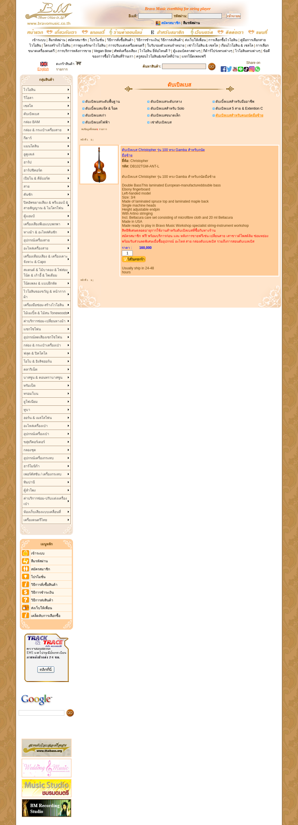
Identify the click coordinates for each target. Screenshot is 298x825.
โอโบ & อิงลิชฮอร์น (38, 361)
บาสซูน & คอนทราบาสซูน (43, 378)
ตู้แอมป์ (29, 216)
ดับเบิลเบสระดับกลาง (165, 102)
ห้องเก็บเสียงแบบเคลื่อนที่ (42, 512)
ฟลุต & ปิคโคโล (35, 353)
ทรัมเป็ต (30, 386)
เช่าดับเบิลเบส (160, 122)
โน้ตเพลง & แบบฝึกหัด (40, 283)
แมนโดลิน (31, 146)
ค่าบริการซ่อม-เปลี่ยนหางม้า (45, 321)
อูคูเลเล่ (29, 154)
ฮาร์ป (28, 162)
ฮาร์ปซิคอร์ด (33, 170)
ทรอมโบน (31, 394)
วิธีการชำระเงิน (147, 40)
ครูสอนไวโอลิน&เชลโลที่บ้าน (157, 56)
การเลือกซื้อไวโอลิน (222, 40)
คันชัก (28, 195)
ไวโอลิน (29, 90)
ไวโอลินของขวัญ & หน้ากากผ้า (45, 294)
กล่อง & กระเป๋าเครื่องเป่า (42, 345)
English (43, 69)
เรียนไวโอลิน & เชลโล (237, 45)
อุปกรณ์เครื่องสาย (37, 240)
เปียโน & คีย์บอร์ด (37, 178)
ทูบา (27, 410)
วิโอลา (28, 98)
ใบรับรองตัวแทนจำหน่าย (165, 45)
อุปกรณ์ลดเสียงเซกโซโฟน (43, 337)
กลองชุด (30, 450)
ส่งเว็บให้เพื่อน (195, 40)
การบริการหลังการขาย (74, 51)
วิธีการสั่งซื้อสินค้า (120, 40)
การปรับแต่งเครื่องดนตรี (126, 45)
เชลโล (28, 106)
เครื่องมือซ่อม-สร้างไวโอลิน (44, 305)
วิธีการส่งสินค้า (172, 40)
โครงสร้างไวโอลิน (57, 45)
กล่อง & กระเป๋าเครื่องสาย (42, 130)
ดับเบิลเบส (31, 114)
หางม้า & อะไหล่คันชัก (40, 232)
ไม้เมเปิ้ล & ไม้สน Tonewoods (46, 313)
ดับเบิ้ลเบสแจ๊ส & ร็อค (101, 108)
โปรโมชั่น (97, 40)
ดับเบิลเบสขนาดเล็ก (164, 115)
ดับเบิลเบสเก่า (95, 115)
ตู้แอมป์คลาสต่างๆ (186, 51)
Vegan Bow (102, 51)
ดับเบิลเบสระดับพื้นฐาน (102, 102)
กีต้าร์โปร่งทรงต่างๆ (217, 51)
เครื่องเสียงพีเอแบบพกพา (42, 224)
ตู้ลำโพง (30, 490)
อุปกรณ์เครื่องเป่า (36, 434)
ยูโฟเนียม (31, 402)
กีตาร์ (28, 138)
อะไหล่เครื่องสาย (36, 248)
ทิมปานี (29, 482)
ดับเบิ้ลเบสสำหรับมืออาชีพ (234, 102)
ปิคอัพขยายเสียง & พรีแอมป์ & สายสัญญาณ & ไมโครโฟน (46, 205)
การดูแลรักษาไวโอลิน (89, 45)
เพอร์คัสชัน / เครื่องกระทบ (42, 474)
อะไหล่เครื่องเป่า (36, 426)
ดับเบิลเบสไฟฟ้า (97, 122)
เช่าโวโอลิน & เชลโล (203, 45)
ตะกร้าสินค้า (68, 64)
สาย (27, 186)
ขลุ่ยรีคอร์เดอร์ (34, 442)
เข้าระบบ (39, 40)
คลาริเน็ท (30, 369)
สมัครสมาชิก (77, 40)
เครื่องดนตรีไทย (35, 520)
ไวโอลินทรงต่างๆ (247, 51)
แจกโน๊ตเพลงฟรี (194, 56)
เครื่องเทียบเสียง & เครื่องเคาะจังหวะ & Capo (46, 259)
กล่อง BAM (32, 122)
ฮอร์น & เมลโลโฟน (38, 418)
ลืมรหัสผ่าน (57, 40)
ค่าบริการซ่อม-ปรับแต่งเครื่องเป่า (45, 501)
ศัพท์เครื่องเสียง (125, 51)
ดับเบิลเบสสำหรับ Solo (166, 108)
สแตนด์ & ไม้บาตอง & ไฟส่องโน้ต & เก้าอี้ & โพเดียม (46, 272)
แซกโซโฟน (32, 329)
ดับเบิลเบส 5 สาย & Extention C (239, 108)
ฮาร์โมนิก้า (32, 466)
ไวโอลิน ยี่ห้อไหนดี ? (155, 51)
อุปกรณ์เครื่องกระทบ (39, 458)
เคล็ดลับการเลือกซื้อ (45, 616)
